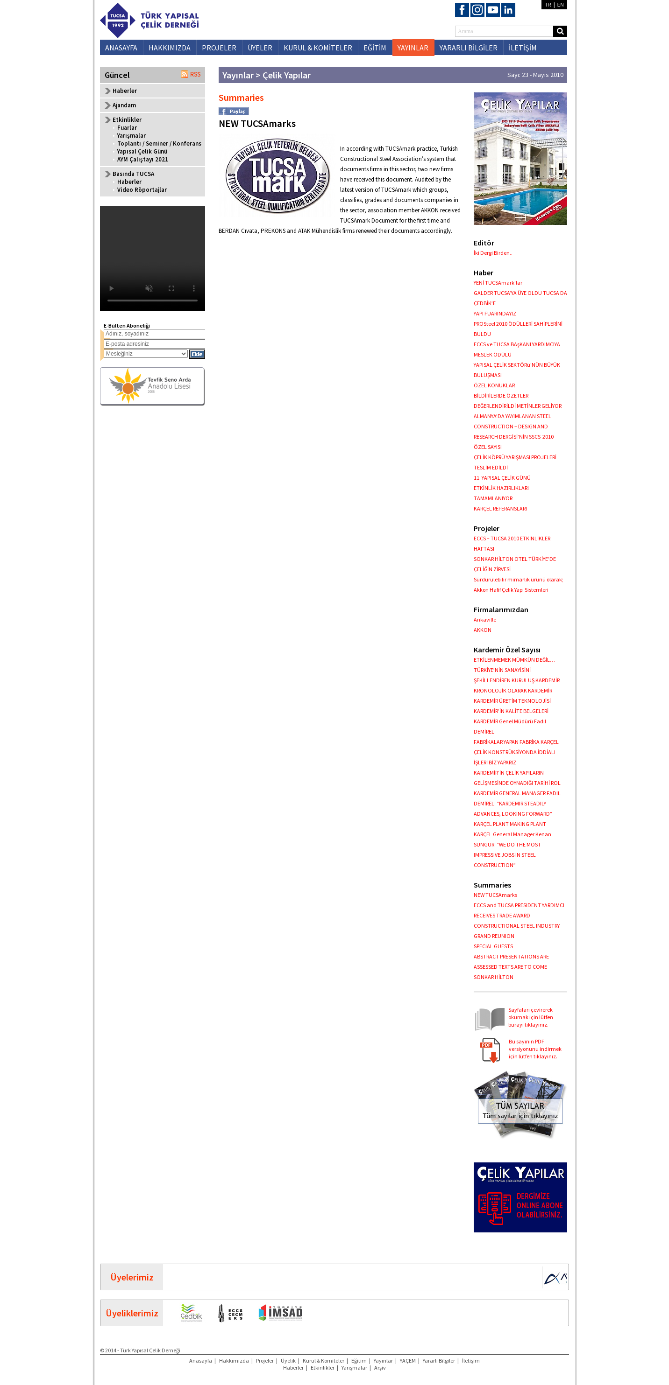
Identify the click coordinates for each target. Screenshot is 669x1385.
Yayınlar (383, 1360)
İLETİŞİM (523, 47)
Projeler (265, 1360)
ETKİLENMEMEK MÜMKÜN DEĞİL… (514, 659)
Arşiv (380, 1367)
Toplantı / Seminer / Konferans (159, 143)
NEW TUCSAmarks (495, 894)
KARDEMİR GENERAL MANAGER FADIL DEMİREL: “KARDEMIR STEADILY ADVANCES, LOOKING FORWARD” (517, 803)
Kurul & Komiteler (323, 1360)
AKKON (482, 629)
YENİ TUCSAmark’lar (498, 282)
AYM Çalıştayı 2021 (142, 159)
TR (548, 4)
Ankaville (485, 619)
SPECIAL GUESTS (493, 946)
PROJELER (219, 47)
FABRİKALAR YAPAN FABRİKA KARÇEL (516, 741)
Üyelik (288, 1360)
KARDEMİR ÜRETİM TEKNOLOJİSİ (512, 700)
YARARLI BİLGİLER (469, 47)
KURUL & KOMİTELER (318, 47)
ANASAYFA (121, 47)
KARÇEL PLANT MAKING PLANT (510, 823)
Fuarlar (127, 128)
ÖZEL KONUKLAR (494, 385)
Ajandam (124, 105)
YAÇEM (408, 1360)
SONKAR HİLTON (493, 976)
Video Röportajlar (142, 190)
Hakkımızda (234, 1360)
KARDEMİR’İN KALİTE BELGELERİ (511, 710)
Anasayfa (200, 1360)
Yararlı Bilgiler (439, 1360)
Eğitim (359, 1360)
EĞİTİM (374, 47)
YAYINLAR (413, 47)
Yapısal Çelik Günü (142, 151)
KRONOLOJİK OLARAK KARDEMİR (513, 690)
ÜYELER (260, 47)
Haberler (125, 91)
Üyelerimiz (132, 1277)
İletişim (471, 1360)
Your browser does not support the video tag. (152, 258)
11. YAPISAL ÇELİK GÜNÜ (502, 477)
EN (560, 4)
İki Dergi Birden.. (493, 252)
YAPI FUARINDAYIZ (495, 313)
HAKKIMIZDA (170, 47)
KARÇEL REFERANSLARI (500, 508)
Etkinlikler (322, 1367)
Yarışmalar (131, 136)
